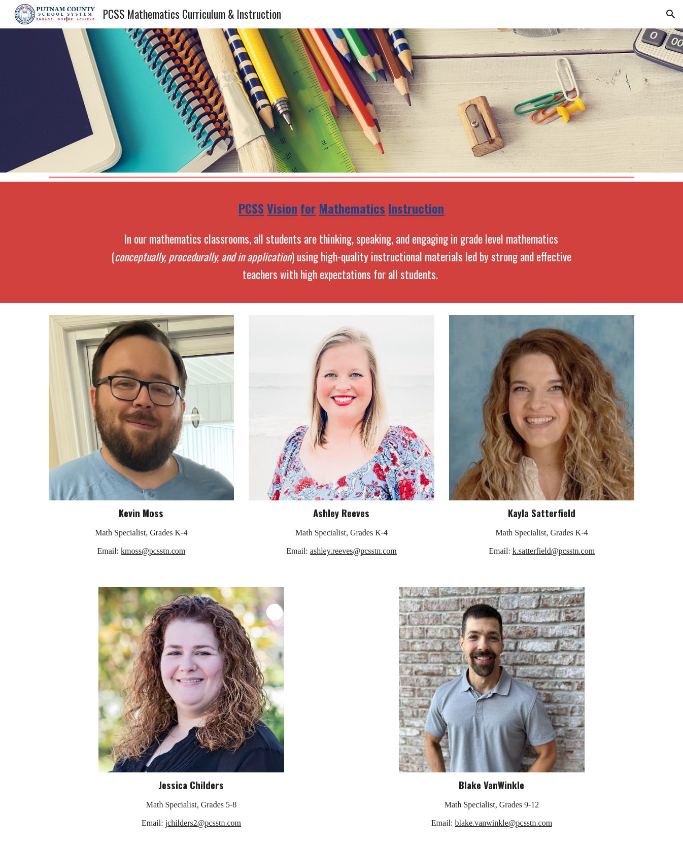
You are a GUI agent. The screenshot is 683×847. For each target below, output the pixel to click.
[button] (671, 14)
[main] (341, 208)
